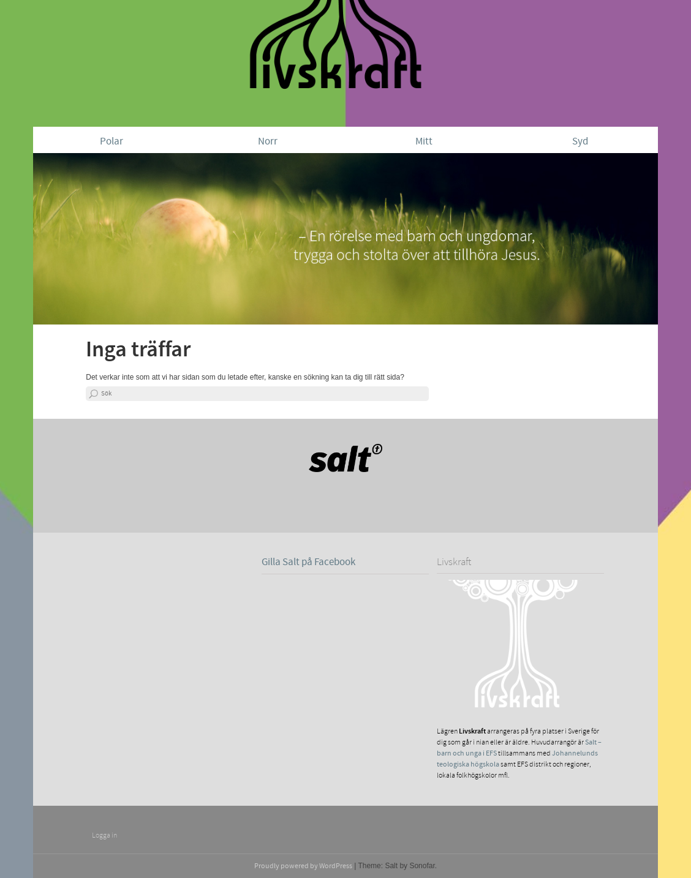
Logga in (104, 835)
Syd (580, 141)
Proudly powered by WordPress (303, 866)
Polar (111, 141)
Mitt (423, 141)
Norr (268, 141)
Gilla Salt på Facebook (308, 562)
